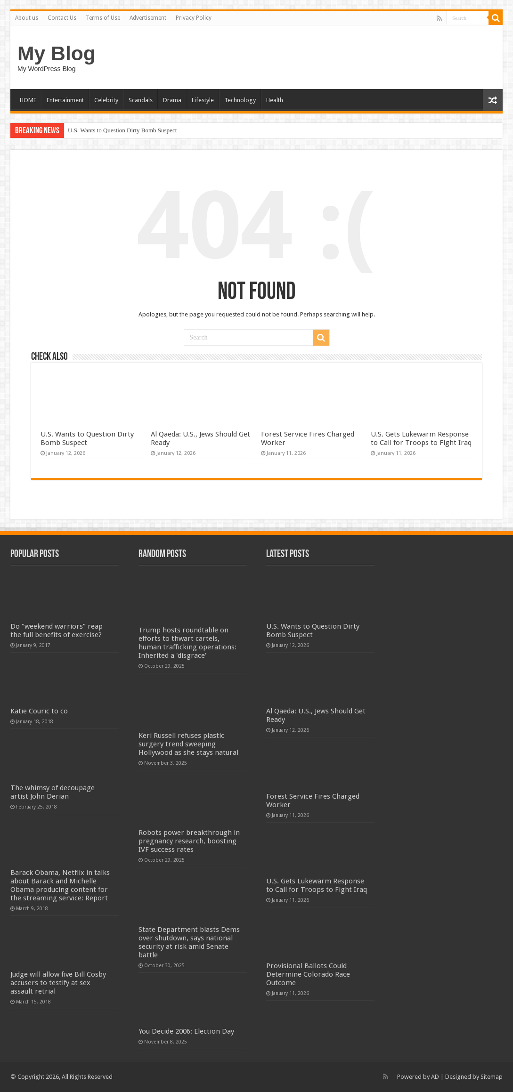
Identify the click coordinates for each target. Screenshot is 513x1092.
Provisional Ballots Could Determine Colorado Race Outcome (308, 974)
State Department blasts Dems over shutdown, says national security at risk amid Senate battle (189, 942)
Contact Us (62, 18)
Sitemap (491, 1076)
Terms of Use (103, 18)
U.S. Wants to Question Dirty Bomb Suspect (122, 130)
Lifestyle (203, 100)
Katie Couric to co (39, 711)
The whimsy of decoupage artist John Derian (52, 792)
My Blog (56, 53)
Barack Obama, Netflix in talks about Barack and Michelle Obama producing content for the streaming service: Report (60, 885)
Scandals (141, 100)
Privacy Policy (194, 18)
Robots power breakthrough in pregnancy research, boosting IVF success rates (189, 841)
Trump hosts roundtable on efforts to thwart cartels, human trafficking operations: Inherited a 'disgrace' (187, 643)
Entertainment (65, 100)
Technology (240, 100)
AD (435, 1076)
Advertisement (148, 18)
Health (274, 100)
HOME (28, 100)
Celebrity (106, 100)
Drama (172, 100)
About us (26, 18)
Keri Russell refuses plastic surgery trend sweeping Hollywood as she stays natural (188, 744)
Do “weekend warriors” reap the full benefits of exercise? (56, 630)
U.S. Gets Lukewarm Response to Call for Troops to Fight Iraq (421, 438)
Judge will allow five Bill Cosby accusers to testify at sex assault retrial (58, 982)
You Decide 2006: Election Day (186, 1031)
